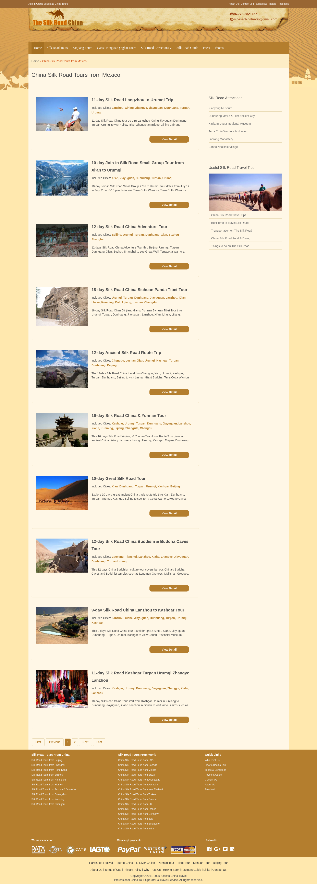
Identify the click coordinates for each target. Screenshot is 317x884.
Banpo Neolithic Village (223, 146)
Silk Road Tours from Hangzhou (49, 779)
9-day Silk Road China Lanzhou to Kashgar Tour (138, 610)
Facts (206, 47)
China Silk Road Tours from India (136, 828)
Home (38, 47)
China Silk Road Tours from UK (135, 804)
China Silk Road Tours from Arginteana (139, 779)
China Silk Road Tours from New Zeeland (140, 789)
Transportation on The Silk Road (231, 230)
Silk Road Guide (187, 47)
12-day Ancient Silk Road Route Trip (126, 352)
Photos (219, 47)
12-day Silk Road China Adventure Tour (129, 226)
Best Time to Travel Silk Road (230, 222)
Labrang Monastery (221, 139)
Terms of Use (113, 869)
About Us (234, 3)
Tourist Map (260, 3)
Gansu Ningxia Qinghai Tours (116, 47)
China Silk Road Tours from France (137, 809)
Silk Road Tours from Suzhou (47, 774)
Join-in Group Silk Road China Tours (48, 3)
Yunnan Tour (166, 862)
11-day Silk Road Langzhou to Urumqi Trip (132, 100)
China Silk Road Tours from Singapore (139, 823)
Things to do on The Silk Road (230, 246)
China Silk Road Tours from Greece (137, 799)
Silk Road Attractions (156, 47)
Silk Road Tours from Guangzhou (50, 794)
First (38, 742)
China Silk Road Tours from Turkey (137, 794)
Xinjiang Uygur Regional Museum (230, 123)
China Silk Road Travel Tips (228, 215)
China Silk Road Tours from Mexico (137, 770)
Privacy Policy (132, 869)
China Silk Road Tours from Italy (135, 818)
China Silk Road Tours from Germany (138, 814)
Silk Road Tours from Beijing (47, 760)
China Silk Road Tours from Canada (137, 765)
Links (207, 869)
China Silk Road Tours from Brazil (136, 774)
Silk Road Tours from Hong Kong (49, 770)
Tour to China (124, 862)
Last (99, 742)
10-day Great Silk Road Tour (119, 478)
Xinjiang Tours (82, 47)
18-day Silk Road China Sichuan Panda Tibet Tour (139, 289)
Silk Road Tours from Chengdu (48, 804)
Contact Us (219, 869)
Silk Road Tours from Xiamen (47, 784)
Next (85, 742)
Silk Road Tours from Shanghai (48, 765)
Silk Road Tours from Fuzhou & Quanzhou (54, 789)
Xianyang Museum (220, 108)
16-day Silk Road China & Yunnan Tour (129, 415)
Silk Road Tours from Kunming (48, 799)
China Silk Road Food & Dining (231, 238)
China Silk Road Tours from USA (136, 760)
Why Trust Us (152, 869)
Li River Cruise (145, 862)
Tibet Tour (183, 862)
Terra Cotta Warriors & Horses (228, 131)
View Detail (169, 139)
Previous (54, 742)
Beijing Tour (220, 862)
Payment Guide (191, 869)
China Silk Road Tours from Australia (138, 784)
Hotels (272, 3)
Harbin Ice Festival (101, 862)
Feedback (283, 3)
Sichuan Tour (201, 862)
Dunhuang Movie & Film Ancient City (232, 116)
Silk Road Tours (57, 47)
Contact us (246, 3)
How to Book (171, 869)
